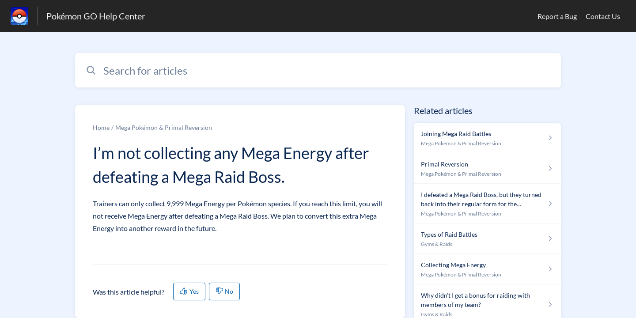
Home (101, 127)
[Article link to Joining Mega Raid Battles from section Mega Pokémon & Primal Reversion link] (487, 138)
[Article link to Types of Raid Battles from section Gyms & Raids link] (487, 238)
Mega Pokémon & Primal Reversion (163, 127)
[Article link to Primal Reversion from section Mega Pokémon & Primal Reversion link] (487, 168)
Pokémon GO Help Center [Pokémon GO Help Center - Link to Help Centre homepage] (95, 16)
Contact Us (603, 16)
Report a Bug (557, 16)
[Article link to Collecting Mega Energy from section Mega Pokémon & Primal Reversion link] (487, 269)
